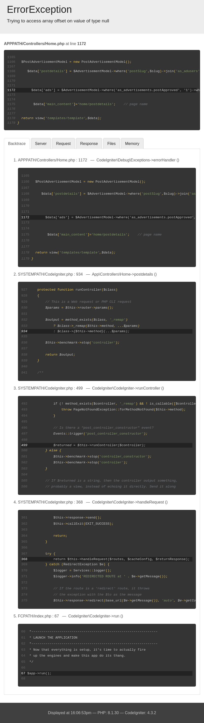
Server (41, 143)
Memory (132, 143)
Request (63, 143)
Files (111, 143)
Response (89, 143)
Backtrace (17, 143)
